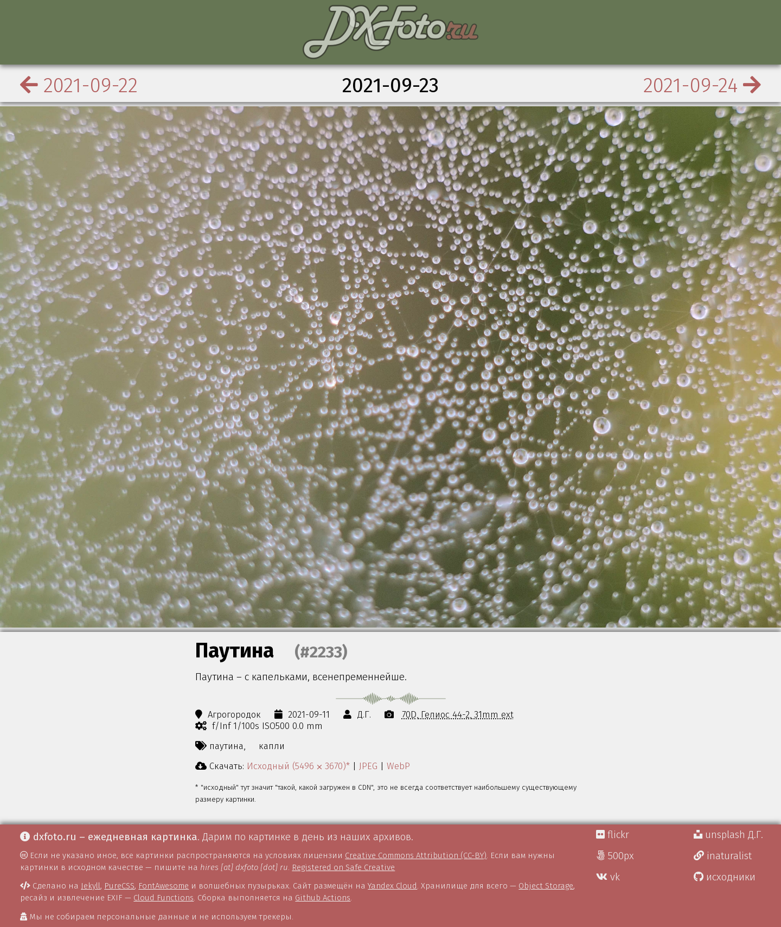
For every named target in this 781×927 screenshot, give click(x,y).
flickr (612, 835)
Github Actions (322, 898)
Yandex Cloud (392, 886)
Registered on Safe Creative (343, 867)
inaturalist (723, 856)
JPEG (368, 765)
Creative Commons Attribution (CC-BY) (415, 855)
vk (608, 877)
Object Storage (545, 886)
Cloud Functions (163, 898)
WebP (398, 765)
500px (615, 856)
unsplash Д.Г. (728, 835)
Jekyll (90, 886)
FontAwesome (163, 886)
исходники (725, 877)
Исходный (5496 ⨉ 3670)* (298, 765)
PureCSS (119, 886)
